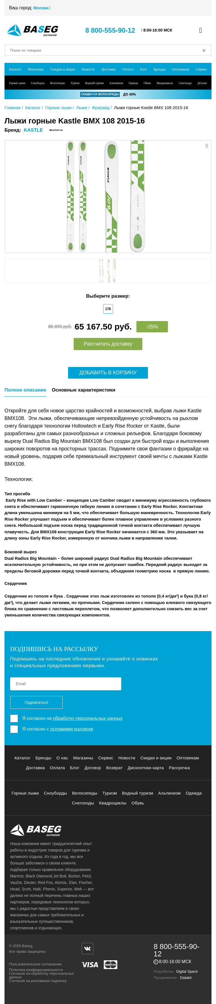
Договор (93, 768)
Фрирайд (100, 107)
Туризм (75, 83)
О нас (62, 758)
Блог (143, 69)
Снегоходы (185, 83)
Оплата (127, 69)
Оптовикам (180, 69)
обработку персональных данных (88, 718)
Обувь (147, 83)
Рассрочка (179, 768)
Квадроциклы (165, 83)
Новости (88, 69)
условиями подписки (71, 729)
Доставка (108, 69)
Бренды (159, 69)
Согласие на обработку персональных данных (41, 975)
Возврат (114, 768)
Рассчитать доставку (108, 344)
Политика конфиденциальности (36, 970)
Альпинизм (116, 83)
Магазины (36, 69)
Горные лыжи (17, 83)
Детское (202, 83)
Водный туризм (94, 83)
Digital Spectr (187, 971)
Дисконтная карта (146, 768)
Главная (12, 107)
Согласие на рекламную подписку (37, 981)
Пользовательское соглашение (35, 964)
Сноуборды (37, 83)
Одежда (133, 83)
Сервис (201, 69)
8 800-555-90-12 (110, 30)
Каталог (15, 69)
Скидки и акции (62, 69)
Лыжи (81, 107)
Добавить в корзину (108, 372)
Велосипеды (57, 83)
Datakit (185, 978)
